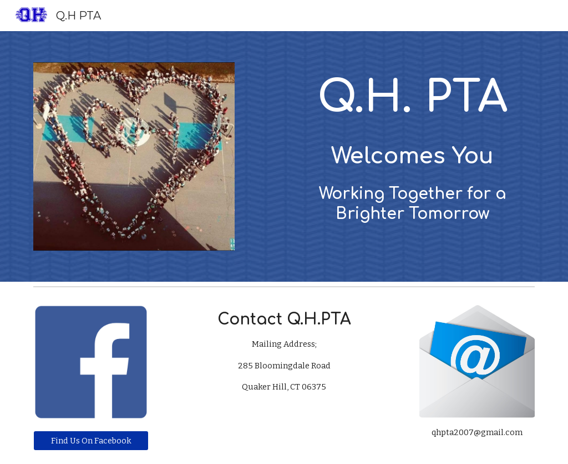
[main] (413, 145)
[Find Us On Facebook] (91, 440)
